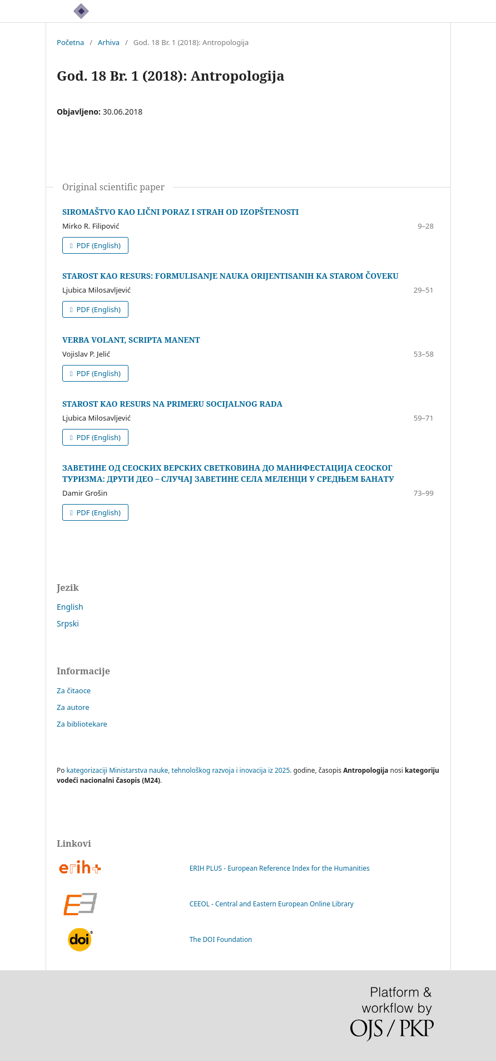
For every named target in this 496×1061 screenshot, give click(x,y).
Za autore (73, 707)
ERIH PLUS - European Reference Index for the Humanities (213, 868)
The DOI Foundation (154, 940)
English (70, 606)
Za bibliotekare (82, 724)
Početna (70, 42)
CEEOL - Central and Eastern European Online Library (205, 904)
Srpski (68, 623)
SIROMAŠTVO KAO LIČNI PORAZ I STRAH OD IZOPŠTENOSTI (180, 211)
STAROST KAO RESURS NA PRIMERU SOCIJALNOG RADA (172, 403)
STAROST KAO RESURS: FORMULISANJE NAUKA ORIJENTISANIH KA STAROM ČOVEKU (230, 275)
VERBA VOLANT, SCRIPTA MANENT (131, 339)
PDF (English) (98, 245)
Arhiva (109, 42)
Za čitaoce (74, 690)
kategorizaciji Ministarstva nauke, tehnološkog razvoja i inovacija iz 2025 (178, 770)
